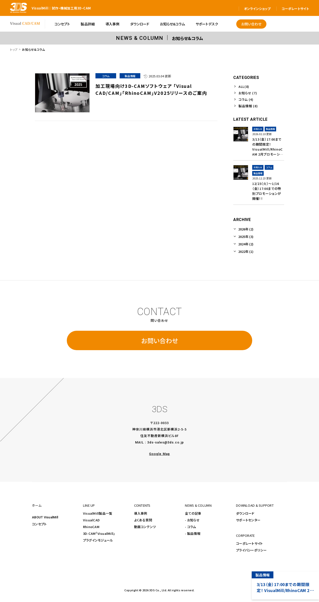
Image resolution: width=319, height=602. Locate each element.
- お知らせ (192, 520)
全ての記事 (193, 513)
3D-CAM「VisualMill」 (99, 533)
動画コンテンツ (145, 526)
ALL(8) (244, 86)
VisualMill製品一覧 (97, 513)
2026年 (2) (245, 229)
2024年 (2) (245, 244)
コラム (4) (246, 99)
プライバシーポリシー (251, 550)
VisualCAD (91, 520)
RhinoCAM (91, 526)
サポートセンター (248, 520)
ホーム (36, 505)
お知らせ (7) (248, 93)
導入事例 (140, 513)
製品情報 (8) (248, 106)
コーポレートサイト (249, 543)
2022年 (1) (245, 251)
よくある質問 (143, 520)
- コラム (190, 526)
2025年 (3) (245, 236)
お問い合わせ (159, 340)
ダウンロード (245, 513)
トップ (14, 49)
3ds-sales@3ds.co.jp (165, 442)
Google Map (159, 454)
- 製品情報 (192, 533)
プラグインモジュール (98, 540)
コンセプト (39, 524)
